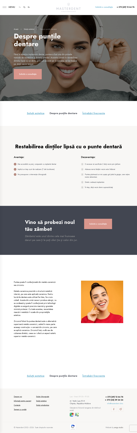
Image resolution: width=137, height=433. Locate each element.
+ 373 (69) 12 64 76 (125, 7)
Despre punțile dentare (63, 113)
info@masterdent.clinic (115, 403)
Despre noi (18, 396)
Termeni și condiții (20, 409)
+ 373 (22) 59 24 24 (114, 400)
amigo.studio (118, 427)
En (29, 7)
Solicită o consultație (104, 7)
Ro (20, 7)
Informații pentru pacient (22, 401)
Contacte (17, 405)
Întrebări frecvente (93, 113)
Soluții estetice (29, 29)
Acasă (16, 29)
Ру (24, 7)
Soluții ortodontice (42, 405)
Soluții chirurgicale (42, 396)
